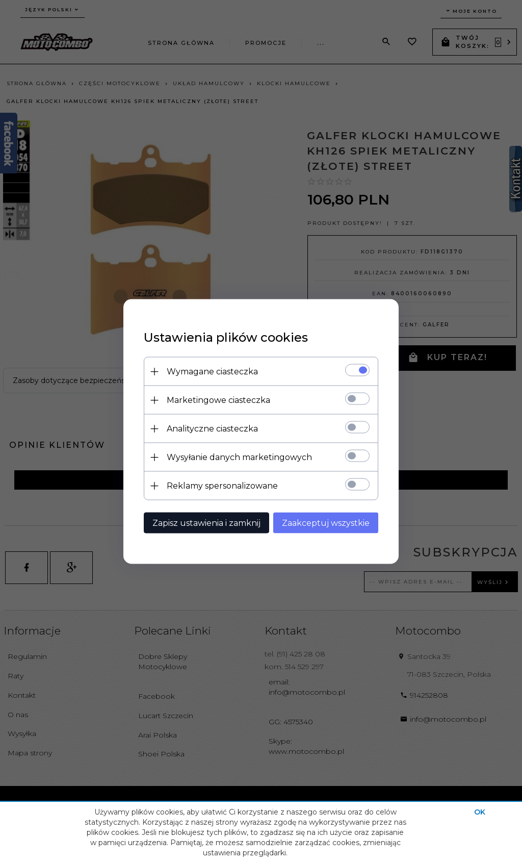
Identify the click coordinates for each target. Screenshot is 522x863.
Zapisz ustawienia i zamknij (206, 523)
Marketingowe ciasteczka (218, 400)
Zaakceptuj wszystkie (326, 523)
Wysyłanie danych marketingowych (239, 457)
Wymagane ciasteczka (212, 371)
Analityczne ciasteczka (212, 429)
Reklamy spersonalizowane (222, 486)
